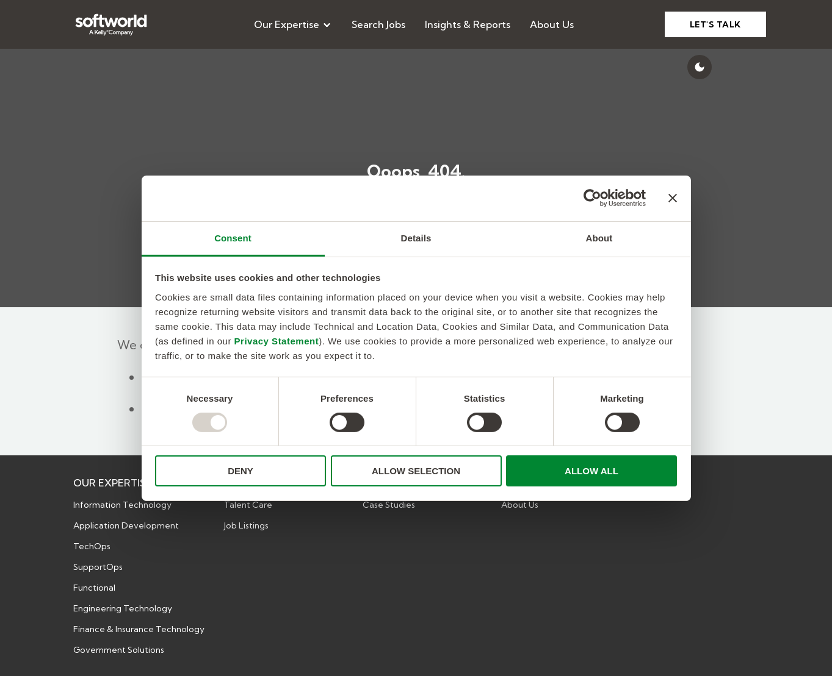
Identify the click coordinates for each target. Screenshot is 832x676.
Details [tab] (416, 237)
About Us (552, 24)
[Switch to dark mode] (699, 67)
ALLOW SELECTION (416, 471)
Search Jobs (378, 24)
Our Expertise (293, 24)
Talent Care (248, 504)
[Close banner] (672, 198)
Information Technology (122, 504)
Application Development (126, 525)
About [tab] (599, 237)
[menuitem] (293, 24)
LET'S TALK (715, 24)
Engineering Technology (122, 608)
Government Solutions (118, 649)
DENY (240, 471)
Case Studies (389, 504)
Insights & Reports (467, 24)
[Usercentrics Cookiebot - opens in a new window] (592, 198)
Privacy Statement (276, 340)
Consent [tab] (232, 237)
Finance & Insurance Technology (138, 629)
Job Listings (246, 525)
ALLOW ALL (591, 471)
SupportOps (98, 566)
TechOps (91, 546)
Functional (94, 587)
